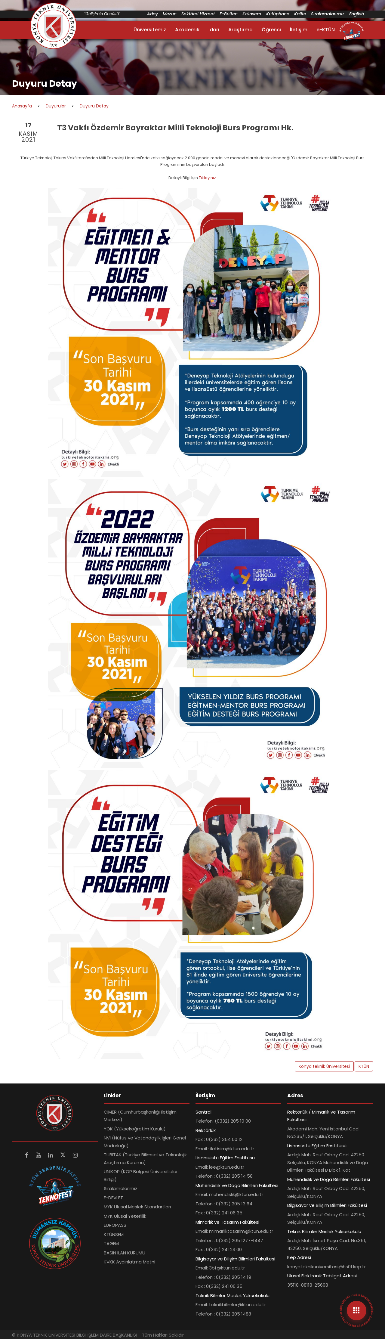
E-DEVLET (113, 1198)
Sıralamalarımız (327, 14)
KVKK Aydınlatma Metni (129, 1262)
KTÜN (364, 1066)
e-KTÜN (325, 29)
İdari (213, 29)
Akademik (187, 29)
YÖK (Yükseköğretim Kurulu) (135, 1129)
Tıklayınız (208, 178)
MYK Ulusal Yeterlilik (125, 1216)
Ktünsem (251, 14)
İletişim (298, 29)
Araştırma (240, 29)
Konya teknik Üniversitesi (324, 1066)
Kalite (300, 14)
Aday (152, 14)
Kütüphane (277, 14)
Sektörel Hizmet (198, 14)
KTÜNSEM (114, 1234)
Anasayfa (22, 106)
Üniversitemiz (150, 29)
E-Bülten (229, 14)
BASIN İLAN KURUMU (124, 1253)
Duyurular (56, 106)
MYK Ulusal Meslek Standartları (137, 1207)
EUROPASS (115, 1225)
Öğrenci (271, 29)
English (356, 14)
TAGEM (111, 1243)
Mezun (170, 14)
